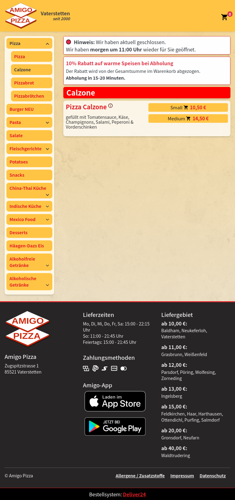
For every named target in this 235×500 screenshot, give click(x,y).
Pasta (29, 122)
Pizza (29, 43)
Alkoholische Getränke (29, 281)
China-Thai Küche (29, 190)
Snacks (16, 175)
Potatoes (18, 162)
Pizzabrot (24, 83)
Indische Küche (29, 206)
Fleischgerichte (29, 148)
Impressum (182, 475)
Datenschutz (213, 475)
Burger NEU (21, 109)
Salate (16, 135)
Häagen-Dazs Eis (26, 245)
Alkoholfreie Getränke (29, 262)
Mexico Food (29, 219)
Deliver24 (134, 494)
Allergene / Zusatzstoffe (140, 475)
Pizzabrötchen (29, 96)
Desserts (18, 232)
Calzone (22, 69)
